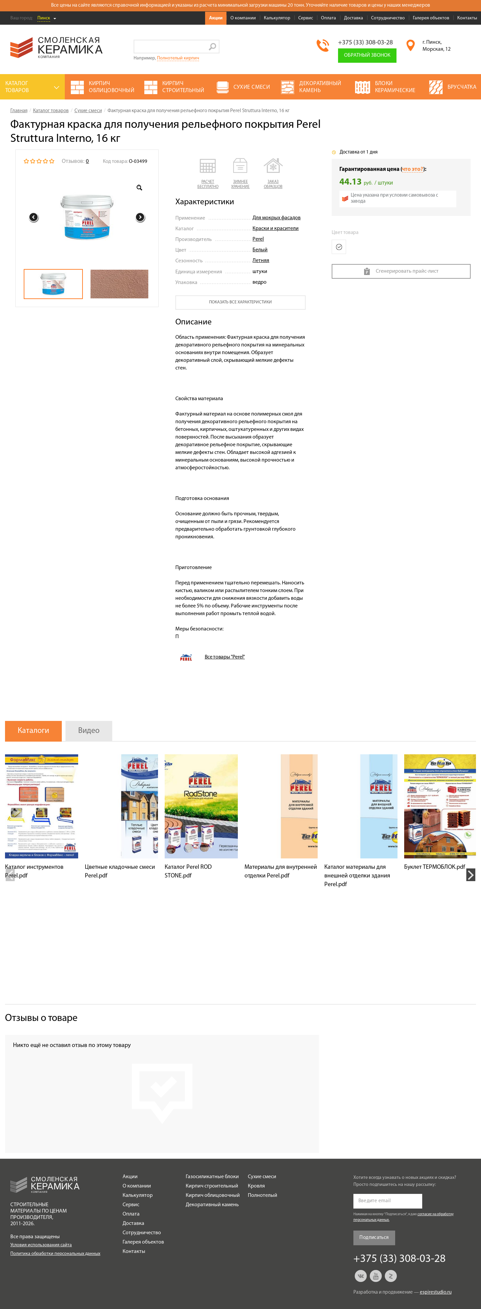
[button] (208, 174)
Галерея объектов (431, 18)
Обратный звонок (367, 55)
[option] (87, 217)
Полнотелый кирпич (178, 58)
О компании (243, 18)
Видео (89, 731)
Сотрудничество (388, 18)
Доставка (353, 18)
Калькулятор (277, 18)
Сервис (305, 18)
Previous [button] (34, 217)
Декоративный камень (212, 1205)
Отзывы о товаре (41, 1018)
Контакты (467, 18)
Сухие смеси (262, 1177)
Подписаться (373, 1237)
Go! (212, 46)
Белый (260, 250)
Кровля (256, 1186)
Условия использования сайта (41, 1245)
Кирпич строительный (212, 1186)
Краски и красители (276, 228)
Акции (215, 18)
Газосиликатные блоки (212, 1177)
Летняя (261, 260)
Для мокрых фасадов (277, 218)
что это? (412, 169)
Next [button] (140, 217)
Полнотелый (262, 1195)
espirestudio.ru (436, 1292)
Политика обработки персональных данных (55, 1253)
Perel (258, 239)
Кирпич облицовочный (213, 1195)
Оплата (328, 18)
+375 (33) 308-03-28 (365, 42)
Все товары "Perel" (225, 657)
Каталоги (33, 731)
